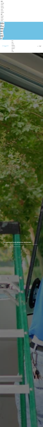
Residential (22, 7)
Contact (24, 9)
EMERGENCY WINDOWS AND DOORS (25, 4)
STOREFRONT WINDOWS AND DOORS (12, 5)
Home (12, 7)
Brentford (11, 2)
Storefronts (31, 7)
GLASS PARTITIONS (40, 4)
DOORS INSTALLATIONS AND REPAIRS (16, 4)
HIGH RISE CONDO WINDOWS (34, 4)
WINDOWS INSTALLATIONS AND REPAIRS (5, 4)
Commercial (27, 7)
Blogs (35, 7)
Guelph (32, 2)
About (15, 7)
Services (18, 7)
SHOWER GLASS (33, 5)
